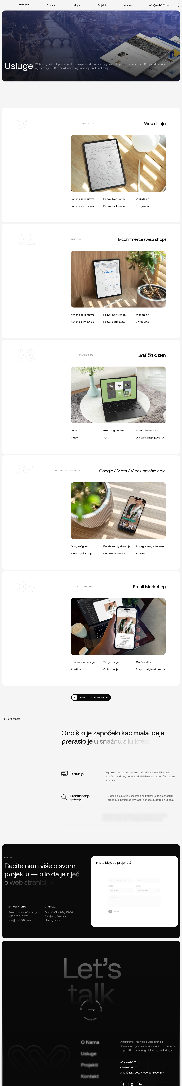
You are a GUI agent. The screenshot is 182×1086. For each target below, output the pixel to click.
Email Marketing (149, 586)
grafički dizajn (86, 355)
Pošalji (115, 910)
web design (88, 123)
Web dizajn (155, 123)
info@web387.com (160, 5)
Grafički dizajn (152, 355)
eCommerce (59, 471)
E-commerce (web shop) (142, 239)
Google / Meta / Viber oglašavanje (132, 471)
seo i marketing (73, 471)
